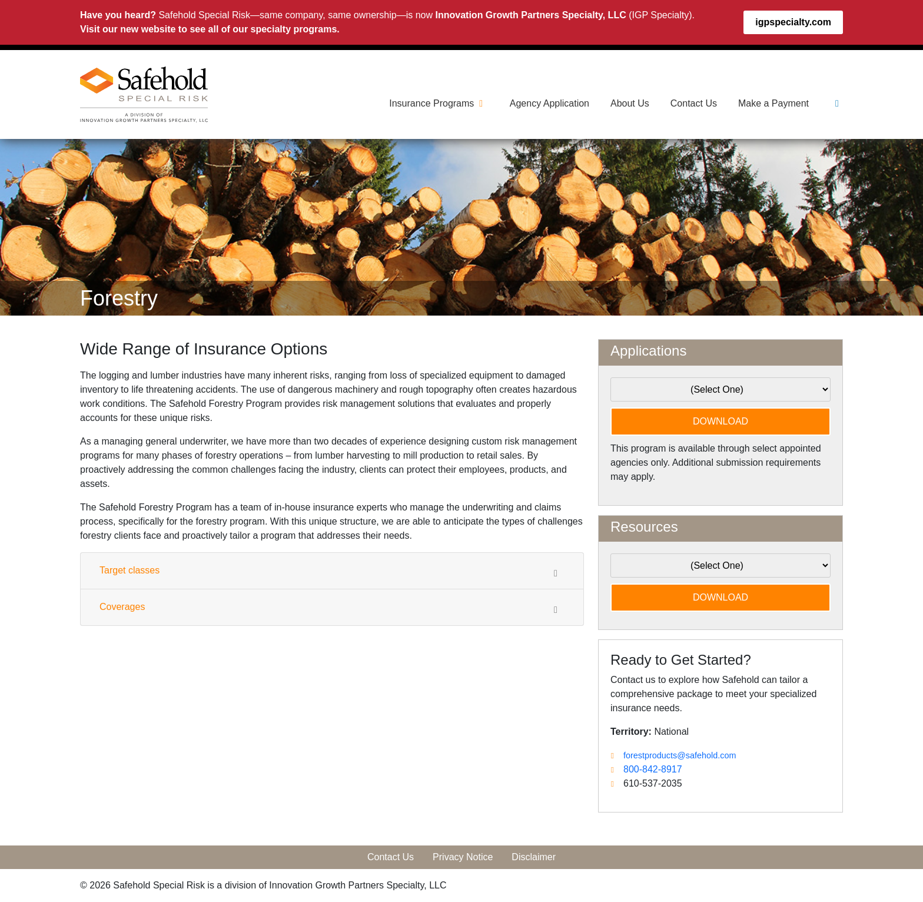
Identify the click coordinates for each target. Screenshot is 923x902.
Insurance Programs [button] (439, 103)
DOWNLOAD (720, 421)
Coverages (332, 608)
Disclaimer (534, 857)
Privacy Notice (463, 857)
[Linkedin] (837, 103)
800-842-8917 (652, 769)
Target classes (332, 571)
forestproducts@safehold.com (679, 755)
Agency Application (549, 103)
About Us (629, 103)
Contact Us (693, 103)
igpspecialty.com (793, 22)
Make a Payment (773, 103)
